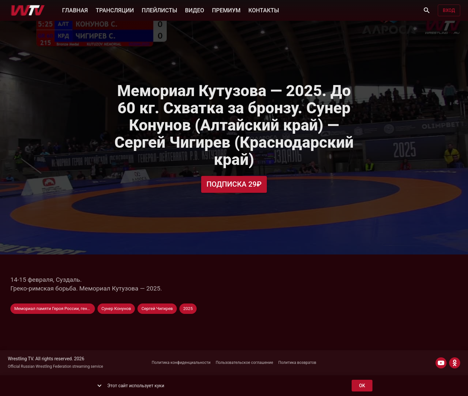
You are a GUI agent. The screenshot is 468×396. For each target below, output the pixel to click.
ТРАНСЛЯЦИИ (114, 9)
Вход (449, 10)
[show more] (99, 385)
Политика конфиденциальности (181, 362)
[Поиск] (427, 10)
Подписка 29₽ (234, 184)
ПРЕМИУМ (226, 9)
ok (362, 386)
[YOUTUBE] (441, 362)
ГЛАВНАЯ (75, 9)
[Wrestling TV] (28, 10)
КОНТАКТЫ (263, 9)
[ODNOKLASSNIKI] (454, 362)
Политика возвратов (297, 362)
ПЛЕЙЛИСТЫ (159, 9)
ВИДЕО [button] (194, 9)
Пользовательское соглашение (244, 362)
